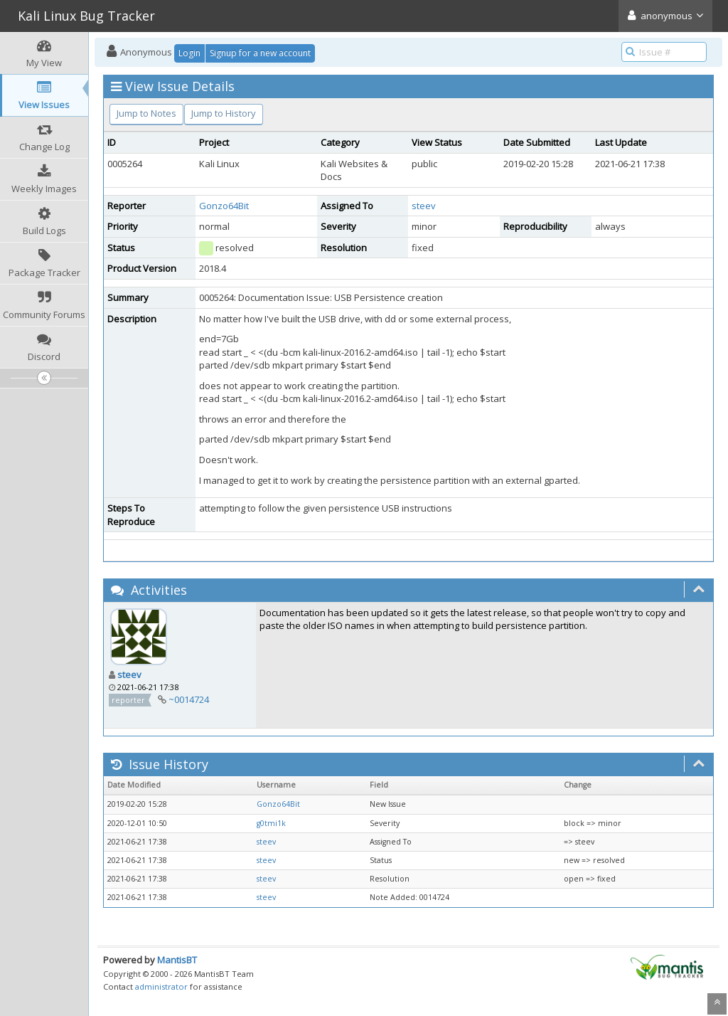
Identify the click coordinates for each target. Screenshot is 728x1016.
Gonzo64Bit (224, 205)
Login (189, 53)
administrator (161, 986)
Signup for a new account (260, 53)
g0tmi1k (271, 823)
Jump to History (223, 113)
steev (424, 205)
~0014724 (188, 699)
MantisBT (177, 959)
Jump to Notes (146, 113)
